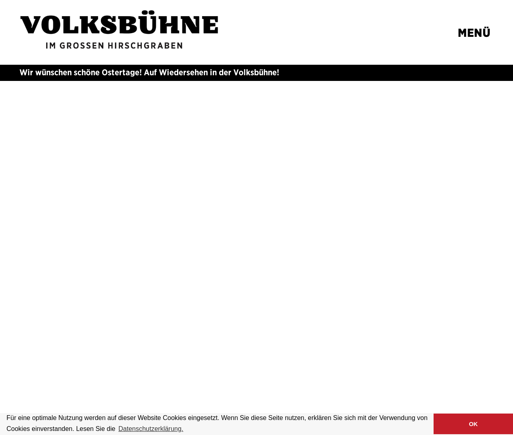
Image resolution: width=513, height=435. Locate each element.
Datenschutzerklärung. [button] (150, 428)
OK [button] (473, 424)
